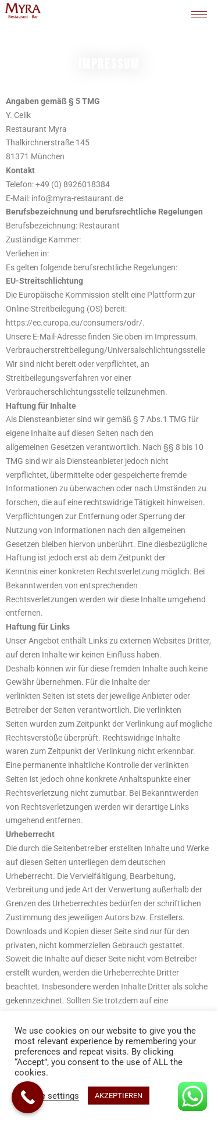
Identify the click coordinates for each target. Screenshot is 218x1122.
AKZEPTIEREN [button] (118, 1095)
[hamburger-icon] (199, 14)
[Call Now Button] (28, 1097)
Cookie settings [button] (48, 1096)
